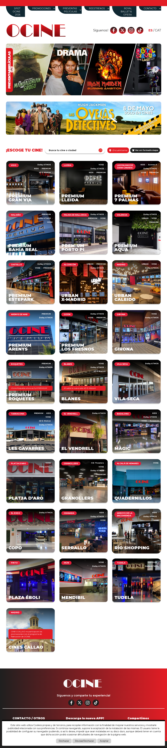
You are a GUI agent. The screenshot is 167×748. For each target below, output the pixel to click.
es (150, 30)
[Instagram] (131, 30)
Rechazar (64, 741)
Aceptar (104, 741)
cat (158, 30)
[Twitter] (122, 30)
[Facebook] (113, 30)
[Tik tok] (139, 30)
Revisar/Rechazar (84, 741)
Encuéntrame (118, 150)
